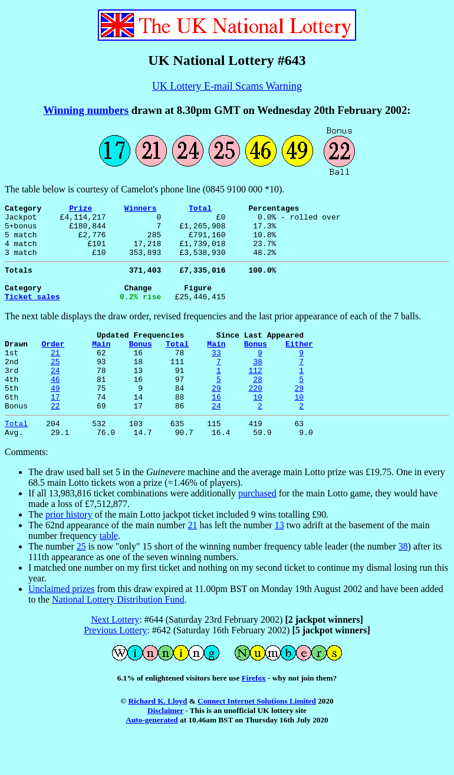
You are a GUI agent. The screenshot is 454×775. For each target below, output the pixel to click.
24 (55, 396)
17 (55, 428)
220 (255, 418)
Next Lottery (115, 657)
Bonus (140, 364)
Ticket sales (32, 314)
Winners (140, 209)
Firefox (254, 715)
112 (255, 396)
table (109, 573)
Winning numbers (86, 110)
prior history (69, 552)
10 (257, 428)
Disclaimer (165, 747)
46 (55, 407)
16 (216, 428)
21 (55, 375)
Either (299, 364)
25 (55, 386)
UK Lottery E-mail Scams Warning (227, 86)
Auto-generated (151, 757)
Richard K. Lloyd (157, 738)
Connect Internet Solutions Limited (257, 738)
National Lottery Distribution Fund (118, 637)
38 (257, 386)
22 (55, 439)
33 (216, 375)
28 (257, 407)
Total (200, 209)
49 (55, 418)
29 (216, 418)
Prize (80, 209)
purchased (257, 530)
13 (279, 562)
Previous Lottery (115, 667)
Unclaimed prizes (61, 626)
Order (52, 364)
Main (101, 364)
